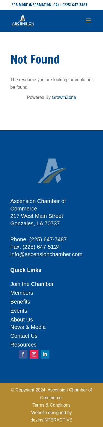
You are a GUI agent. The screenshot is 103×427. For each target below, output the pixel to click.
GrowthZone (64, 97)
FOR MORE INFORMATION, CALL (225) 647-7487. (50, 5)
